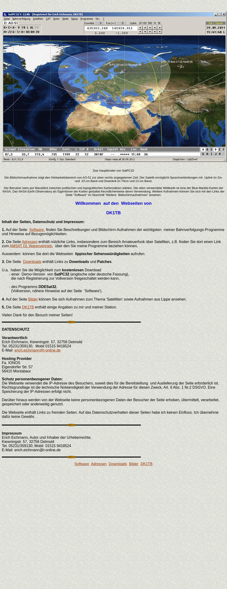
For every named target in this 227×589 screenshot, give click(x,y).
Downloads (32, 262)
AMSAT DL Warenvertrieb (31, 246)
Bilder (33, 299)
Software (37, 230)
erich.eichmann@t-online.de (37, 350)
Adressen (30, 242)
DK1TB (28, 307)
